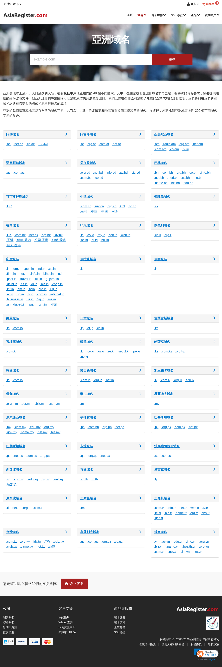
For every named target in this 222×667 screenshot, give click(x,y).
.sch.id (112, 235)
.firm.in (11, 273)
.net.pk (193, 427)
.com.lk (165, 380)
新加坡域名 (14, 469)
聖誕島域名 (162, 196)
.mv (156, 403)
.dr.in (33, 284)
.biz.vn (158, 546)
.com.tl (37, 508)
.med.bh (172, 177)
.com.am (160, 149)
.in (8, 268)
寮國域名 (12, 370)
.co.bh (192, 172)
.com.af (104, 144)
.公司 (83, 211)
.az (8, 172)
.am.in (21, 289)
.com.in (41, 294)
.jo (8, 328)
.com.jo (17, 328)
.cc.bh (185, 177)
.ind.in (41, 268)
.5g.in (40, 299)
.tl (7, 508)
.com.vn (159, 551)
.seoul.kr (123, 351)
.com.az (19, 172)
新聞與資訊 (10, 627)
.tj (155, 479)
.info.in (35, 273)
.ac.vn (165, 541)
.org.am (184, 144)
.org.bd (85, 172)
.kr (82, 351)
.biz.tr (168, 513)
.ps (8, 455)
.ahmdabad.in (16, 304)
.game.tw (26, 546)
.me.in (51, 299)
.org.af (91, 144)
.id (82, 235)
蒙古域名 (86, 394)
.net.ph (119, 427)
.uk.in (38, 279)
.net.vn (197, 551)
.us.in (30, 299)
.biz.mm (40, 403)
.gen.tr (158, 518)
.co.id (90, 235)
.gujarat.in (52, 279)
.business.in (14, 299)
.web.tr (194, 508)
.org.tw (25, 541)
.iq (82, 268)
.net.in (23, 273)
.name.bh (161, 183)
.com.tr (159, 508)
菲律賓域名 (88, 417)
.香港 (9, 240)
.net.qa (105, 455)
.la (8, 380)
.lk (155, 380)
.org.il (167, 235)
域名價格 (119, 622)
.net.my (42, 432)
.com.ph (93, 427)
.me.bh (197, 177)
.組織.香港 (58, 240)
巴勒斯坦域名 (15, 446)
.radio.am (169, 144)
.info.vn (191, 541)
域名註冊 (119, 617)
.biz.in (44, 284)
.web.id (125, 235)
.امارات (42, 144)
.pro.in (42, 289)
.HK (9, 235)
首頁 (130, 15)
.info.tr (171, 508)
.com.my (20, 427)
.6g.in (53, 289)
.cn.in (43, 304)
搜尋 (172, 59)
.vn (156, 541)
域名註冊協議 (147, 644)
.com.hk (20, 235)
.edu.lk (189, 380)
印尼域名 (86, 225)
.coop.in (57, 284)
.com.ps (31, 455)
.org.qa (93, 455)
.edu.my (34, 427)
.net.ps (18, 455)
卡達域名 (86, 446)
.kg (156, 328)
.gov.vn (173, 551)
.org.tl (26, 508)
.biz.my (55, 432)
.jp (82, 328)
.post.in (11, 279)
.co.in (52, 268)
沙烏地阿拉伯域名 (167, 446)
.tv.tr (205, 508)
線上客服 (74, 584)
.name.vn (173, 546)
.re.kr (110, 351)
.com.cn (85, 206)
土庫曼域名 (88, 498)
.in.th (94, 479)
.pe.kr (136, 351)
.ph (82, 427)
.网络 (114, 211)
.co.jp (100, 328)
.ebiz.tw (58, 541)
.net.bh (159, 177)
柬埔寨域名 (14, 341)
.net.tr (183, 508)
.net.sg (58, 479)
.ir (155, 268)
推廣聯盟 (8, 632)
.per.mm (26, 403)
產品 (195, 15)
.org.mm (12, 403)
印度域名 (12, 259)
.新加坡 (11, 484)
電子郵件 (158, 15)
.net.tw (40, 546)
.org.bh (181, 172)
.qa (82, 455)
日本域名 (86, 318)
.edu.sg (32, 479)
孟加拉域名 (88, 163)
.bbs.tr (205, 513)
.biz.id (105, 240)
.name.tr (181, 513)
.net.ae (18, 144)
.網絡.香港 (23, 240)
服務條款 (196, 644)
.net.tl (15, 508)
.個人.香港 (13, 245)
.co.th (84, 479)
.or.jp (89, 328)
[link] (206, 654)
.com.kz (166, 351)
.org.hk (46, 235)
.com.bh (167, 172)
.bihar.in (48, 273)
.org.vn (204, 541)
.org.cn (111, 206)
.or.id (94, 240)
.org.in (16, 268)
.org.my (48, 427)
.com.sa (167, 455)
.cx (156, 206)
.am (157, 144)
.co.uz (118, 541)
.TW (47, 541)
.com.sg (19, 479)
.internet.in (56, 294)
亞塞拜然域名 (15, 163)
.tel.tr (157, 513)
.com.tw (11, 541)
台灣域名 (12, 532)
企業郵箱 (119, 627)
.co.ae (30, 144)
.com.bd (86, 177)
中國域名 (86, 196)
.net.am (197, 144)
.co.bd (98, 177)
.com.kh (11, 351)
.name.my (27, 432)
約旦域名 (12, 318)
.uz (82, 541)
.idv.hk (57, 235)
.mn (83, 403)
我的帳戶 (212, 15)
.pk (156, 427)
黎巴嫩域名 (88, 370)
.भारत (53, 304)
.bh (156, 172)
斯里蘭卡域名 (163, 370)
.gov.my (11, 432)
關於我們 (8, 617)
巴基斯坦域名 (163, 417)
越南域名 (160, 532)
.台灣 (51, 546)
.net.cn (99, 206)
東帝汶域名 (14, 498)
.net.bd (98, 172)
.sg (8, 479)
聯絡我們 (8, 622)
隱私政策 (213, 644)
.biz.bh (175, 183)
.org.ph (107, 427)
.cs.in (24, 284)
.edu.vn (178, 541)
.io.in (60, 273)
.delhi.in (11, 284)
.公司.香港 (41, 240)
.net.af (116, 144)
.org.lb (97, 380)
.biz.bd (135, 172)
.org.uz (106, 541)
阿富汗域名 (88, 134)
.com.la (17, 380)
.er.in (9, 294)
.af (82, 144)
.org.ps (45, 455)
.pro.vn (204, 546)
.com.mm (55, 403)
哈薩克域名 (162, 341)
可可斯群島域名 (17, 196)
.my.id (101, 235)
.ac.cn (132, 206)
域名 (142, 15)
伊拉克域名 (88, 259)
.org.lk (177, 380)
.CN (122, 206)
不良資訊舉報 (66, 627)
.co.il (157, 235)
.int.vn (185, 551)
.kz (156, 351)
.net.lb (109, 380)
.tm (82, 508)
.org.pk (166, 427)
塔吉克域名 (162, 469)
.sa (156, 455)
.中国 (94, 211)
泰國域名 (86, 469)
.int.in (10, 289)
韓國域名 (86, 341)
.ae (8, 144)
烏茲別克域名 (89, 532)
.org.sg (45, 479)
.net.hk (33, 235)
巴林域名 (160, 163)
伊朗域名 (160, 259)
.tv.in (31, 289)
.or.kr (101, 351)
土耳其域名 (162, 498)
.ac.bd (123, 172)
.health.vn (189, 546)
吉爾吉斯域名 (163, 318)
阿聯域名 (12, 134)
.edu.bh (188, 183)
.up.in (20, 294)
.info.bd (111, 172)
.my (8, 427)
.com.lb (85, 380)
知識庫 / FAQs (67, 632)
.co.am (174, 149)
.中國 (104, 211)
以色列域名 (162, 225)
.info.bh (205, 172)
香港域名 (12, 225)
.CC (9, 206)
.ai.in (30, 294)
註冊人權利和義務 (173, 644)
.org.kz (180, 351)
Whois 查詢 (65, 622)
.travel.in (25, 279)
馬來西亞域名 (15, 417)
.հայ (185, 149)
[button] (13, 4)
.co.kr (90, 351)
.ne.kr (84, 356)
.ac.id (84, 240)
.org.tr (193, 513)
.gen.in (29, 268)
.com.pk (179, 427)
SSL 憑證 (178, 15)
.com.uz (93, 541)
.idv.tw (37, 541)
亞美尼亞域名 (163, 134)
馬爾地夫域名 (163, 394)
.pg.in (32, 304)
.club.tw (11, 546)
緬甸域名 (12, 394)
